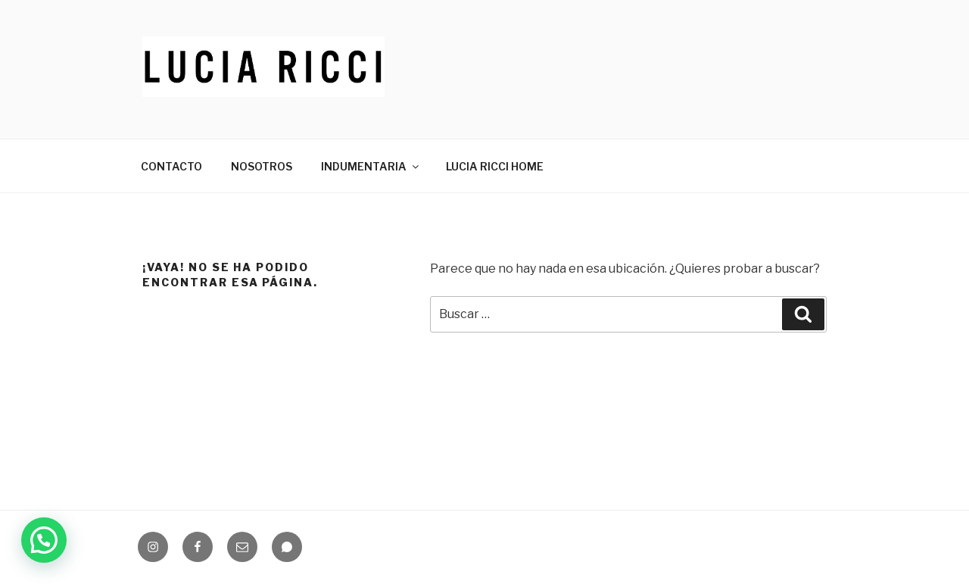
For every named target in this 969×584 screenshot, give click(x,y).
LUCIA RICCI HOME (495, 166)
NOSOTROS (261, 166)
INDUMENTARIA (371, 166)
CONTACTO (171, 166)
